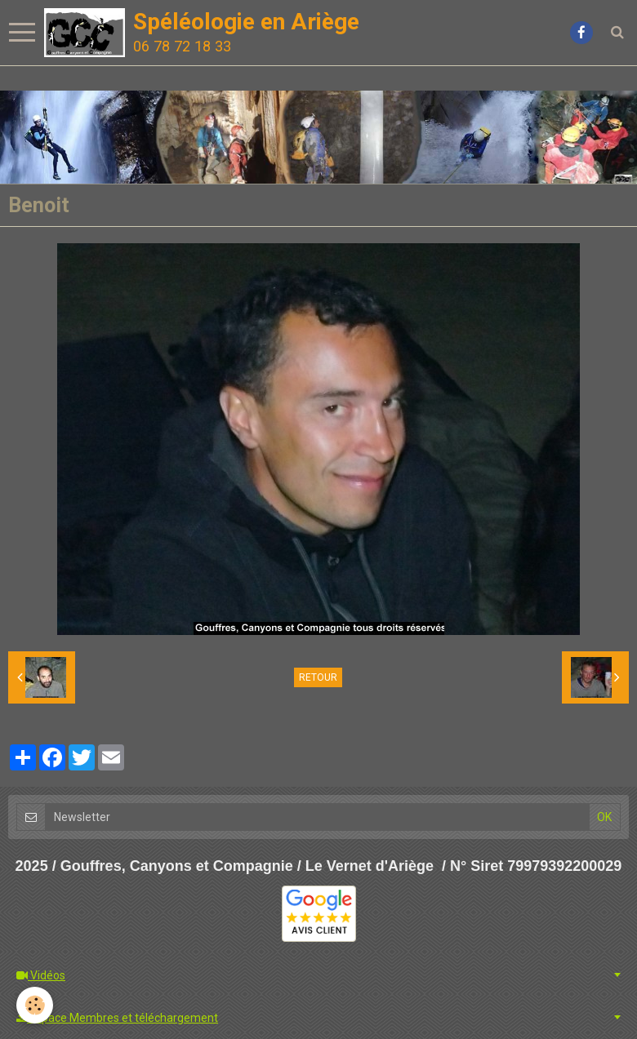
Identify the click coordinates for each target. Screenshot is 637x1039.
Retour (318, 677)
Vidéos (40, 975)
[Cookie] (34, 1005)
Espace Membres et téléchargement (117, 1017)
